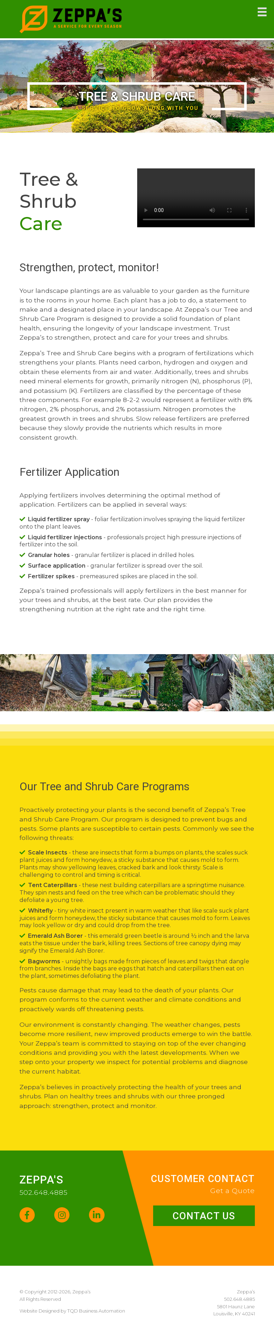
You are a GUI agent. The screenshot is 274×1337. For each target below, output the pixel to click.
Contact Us (203, 1216)
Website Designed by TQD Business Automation (72, 1311)
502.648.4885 (43, 1192)
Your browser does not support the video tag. (196, 197)
